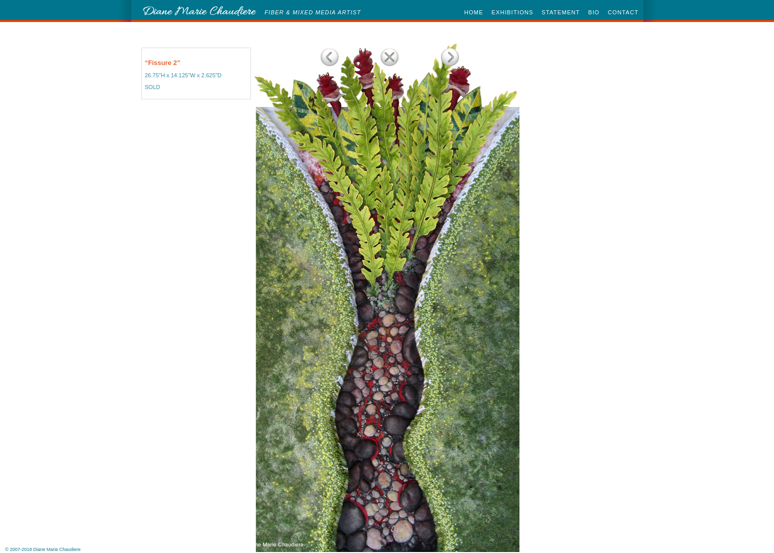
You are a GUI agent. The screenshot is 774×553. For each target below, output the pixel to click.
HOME (473, 12)
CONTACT (623, 12)
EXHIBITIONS (513, 12)
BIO (593, 12)
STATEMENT (560, 12)
